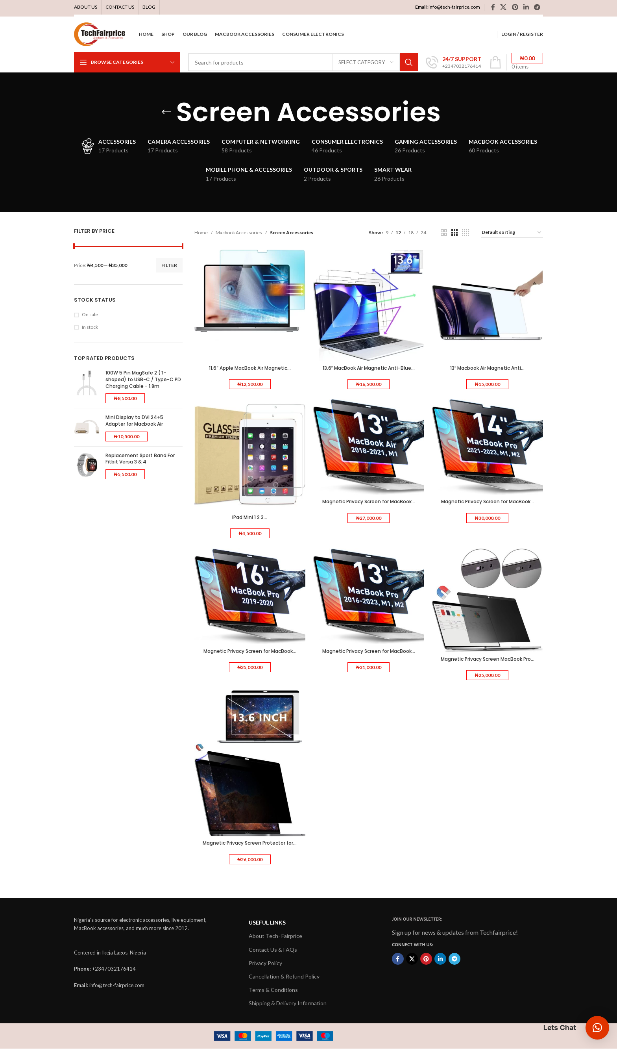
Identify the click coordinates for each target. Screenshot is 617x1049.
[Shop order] (512, 233)
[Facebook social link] (492, 7)
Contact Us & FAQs (273, 949)
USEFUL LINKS (267, 922)
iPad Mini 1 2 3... (249, 517)
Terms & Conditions (273, 989)
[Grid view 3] (454, 232)
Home (201, 232)
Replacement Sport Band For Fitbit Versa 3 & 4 (140, 458)
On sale (90, 314)
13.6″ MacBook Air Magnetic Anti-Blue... (369, 367)
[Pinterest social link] (515, 7)
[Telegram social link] (537, 7)
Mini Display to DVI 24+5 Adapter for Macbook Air (134, 420)
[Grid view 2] (444, 232)
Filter (169, 265)
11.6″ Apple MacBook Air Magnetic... (249, 367)
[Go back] (166, 112)
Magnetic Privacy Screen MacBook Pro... (487, 659)
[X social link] (503, 7)
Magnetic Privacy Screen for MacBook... (368, 501)
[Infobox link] (453, 62)
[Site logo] (99, 34)
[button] (597, 1028)
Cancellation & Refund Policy (284, 976)
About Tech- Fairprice (275, 936)
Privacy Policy (265, 963)
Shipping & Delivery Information (288, 1003)
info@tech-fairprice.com (454, 7)
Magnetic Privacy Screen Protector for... (250, 843)
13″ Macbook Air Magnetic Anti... (487, 367)
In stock (90, 327)
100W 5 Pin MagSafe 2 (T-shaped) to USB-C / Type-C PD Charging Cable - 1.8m (143, 379)
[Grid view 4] (465, 232)
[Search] (303, 62)
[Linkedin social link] (526, 7)
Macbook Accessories (239, 232)
